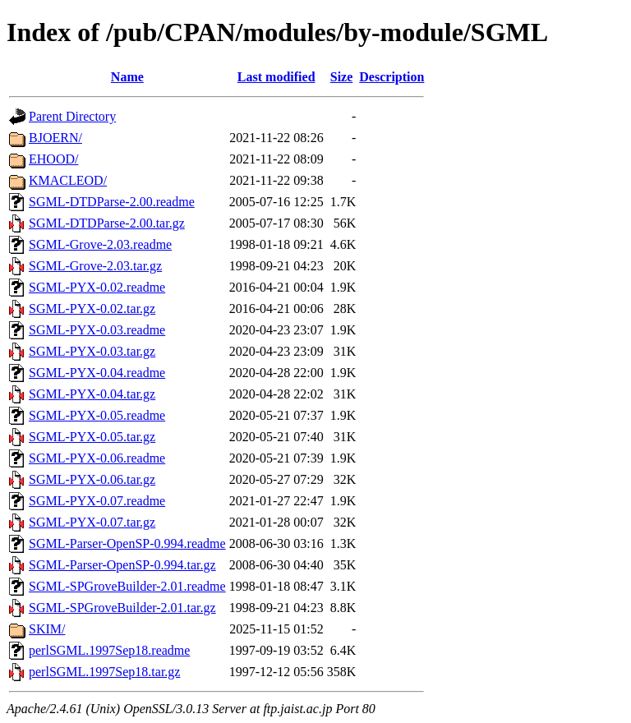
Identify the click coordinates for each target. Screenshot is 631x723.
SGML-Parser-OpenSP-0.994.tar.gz (122, 565)
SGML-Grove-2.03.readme (100, 244)
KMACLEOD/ (68, 180)
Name (127, 77)
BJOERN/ (55, 138)
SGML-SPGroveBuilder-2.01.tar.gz (122, 608)
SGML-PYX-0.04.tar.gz (92, 394)
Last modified (276, 77)
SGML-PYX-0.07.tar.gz (92, 522)
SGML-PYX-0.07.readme (97, 501)
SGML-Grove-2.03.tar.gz (95, 266)
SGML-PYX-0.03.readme (97, 330)
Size (341, 77)
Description (391, 77)
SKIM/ (47, 629)
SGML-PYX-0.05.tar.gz (92, 437)
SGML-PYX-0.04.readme (97, 373)
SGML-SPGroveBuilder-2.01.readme (127, 586)
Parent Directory (72, 116)
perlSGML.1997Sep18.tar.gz (104, 672)
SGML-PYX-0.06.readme (97, 458)
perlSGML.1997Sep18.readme (109, 650)
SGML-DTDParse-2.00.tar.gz (107, 223)
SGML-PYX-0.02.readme (97, 287)
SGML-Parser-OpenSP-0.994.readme (127, 543)
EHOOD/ (53, 159)
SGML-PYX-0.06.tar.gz (92, 479)
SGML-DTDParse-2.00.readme (112, 202)
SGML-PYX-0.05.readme (97, 415)
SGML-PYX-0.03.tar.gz (92, 351)
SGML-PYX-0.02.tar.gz (92, 308)
